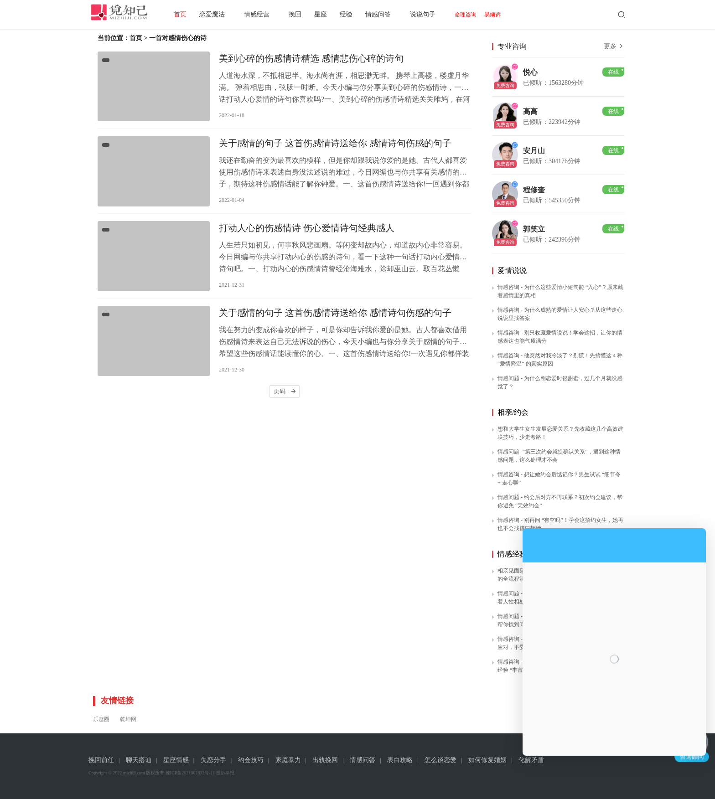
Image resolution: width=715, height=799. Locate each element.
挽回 (311, 14)
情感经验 (512, 554)
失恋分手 (213, 760)
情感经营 (272, 14)
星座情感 (176, 760)
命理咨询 (481, 14)
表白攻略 (400, 760)
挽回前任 (101, 760)
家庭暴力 (288, 760)
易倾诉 (508, 14)
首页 (196, 14)
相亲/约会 (512, 412)
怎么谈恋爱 (440, 760)
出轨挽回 (325, 760)
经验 (362, 14)
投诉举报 (225, 772)
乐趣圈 (101, 719)
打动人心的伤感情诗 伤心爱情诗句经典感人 (306, 238)
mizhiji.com (134, 772)
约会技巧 (251, 760)
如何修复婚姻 (487, 760)
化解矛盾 (531, 760)
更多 (614, 46)
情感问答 (394, 14)
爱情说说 (512, 270)
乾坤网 (128, 719)
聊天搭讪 (138, 760)
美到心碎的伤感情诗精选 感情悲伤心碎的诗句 (311, 60)
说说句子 (438, 14)
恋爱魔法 (228, 14)
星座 (336, 14)
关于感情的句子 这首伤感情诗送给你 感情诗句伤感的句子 (335, 149)
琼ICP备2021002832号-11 (190, 772)
